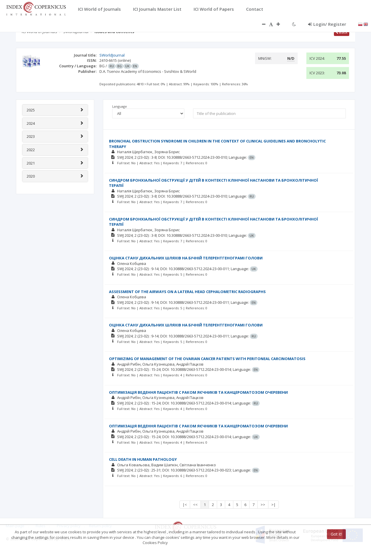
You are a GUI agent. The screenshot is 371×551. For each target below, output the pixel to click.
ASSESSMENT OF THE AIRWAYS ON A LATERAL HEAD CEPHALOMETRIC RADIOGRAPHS (187, 291)
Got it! (336, 534)
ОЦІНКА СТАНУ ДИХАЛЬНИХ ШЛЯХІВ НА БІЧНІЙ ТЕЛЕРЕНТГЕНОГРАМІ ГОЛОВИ (186, 258)
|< (185, 504)
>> (263, 504)
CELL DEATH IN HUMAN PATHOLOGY (143, 459)
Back (342, 32)
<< (195, 504)
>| (273, 504)
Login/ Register (327, 24)
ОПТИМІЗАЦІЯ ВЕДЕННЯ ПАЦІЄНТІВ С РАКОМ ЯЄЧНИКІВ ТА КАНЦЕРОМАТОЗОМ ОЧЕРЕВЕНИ (198, 392)
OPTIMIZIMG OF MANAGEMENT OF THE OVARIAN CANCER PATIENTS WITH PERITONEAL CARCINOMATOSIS (207, 358)
